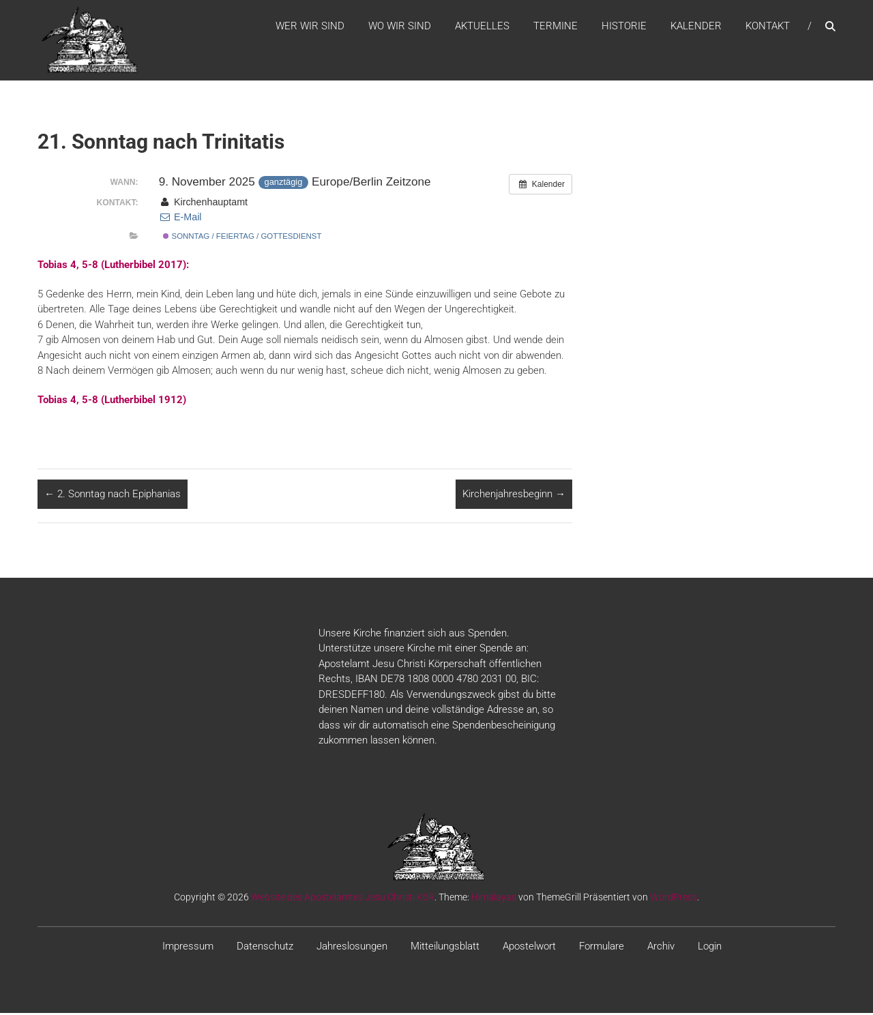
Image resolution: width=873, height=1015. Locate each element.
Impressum (187, 947)
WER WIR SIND (310, 26)
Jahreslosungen (351, 947)
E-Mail (180, 219)
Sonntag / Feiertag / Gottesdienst (242, 238)
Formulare (601, 947)
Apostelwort (529, 947)
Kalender (696, 26)
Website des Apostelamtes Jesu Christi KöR (342, 898)
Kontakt (767, 26)
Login (710, 947)
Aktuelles (482, 26)
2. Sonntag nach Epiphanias (112, 496)
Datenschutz (265, 947)
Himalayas (493, 898)
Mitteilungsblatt (445, 947)
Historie (624, 26)
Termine (555, 26)
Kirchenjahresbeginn (513, 496)
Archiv (661, 947)
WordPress (673, 898)
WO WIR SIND (399, 26)
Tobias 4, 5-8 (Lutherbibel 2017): (113, 267)
